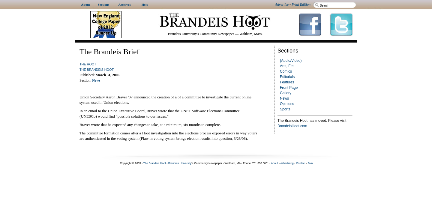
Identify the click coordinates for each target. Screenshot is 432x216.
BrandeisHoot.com (292, 126)
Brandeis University (180, 163)
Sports (285, 109)
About (274, 163)
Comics (286, 71)
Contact (300, 163)
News (284, 98)
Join (310, 163)
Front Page (289, 88)
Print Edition (301, 4)
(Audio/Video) (291, 60)
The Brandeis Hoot (97, 69)
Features (287, 82)
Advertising (287, 163)
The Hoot (88, 64)
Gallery (285, 93)
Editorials (287, 77)
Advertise (282, 4)
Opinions (287, 104)
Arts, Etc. (287, 66)
